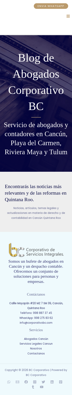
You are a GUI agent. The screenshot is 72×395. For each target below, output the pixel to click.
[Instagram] (34, 382)
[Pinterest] (60, 382)
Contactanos (36, 353)
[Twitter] (43, 382)
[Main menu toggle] (68, 16)
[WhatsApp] (9, 382)
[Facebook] (26, 382)
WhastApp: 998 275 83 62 (36, 318)
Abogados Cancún (36, 339)
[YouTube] (41, 387)
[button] (51, 6)
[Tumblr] (33, 387)
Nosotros (36, 348)
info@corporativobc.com (36, 323)
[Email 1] (17, 382)
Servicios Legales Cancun (36, 344)
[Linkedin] (52, 382)
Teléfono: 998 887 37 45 (36, 313)
